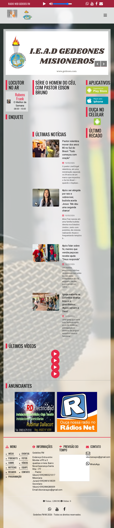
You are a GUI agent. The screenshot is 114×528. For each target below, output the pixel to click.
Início (11, 453)
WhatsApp (95, 464)
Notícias (12, 467)
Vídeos (25, 462)
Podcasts (13, 458)
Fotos (24, 458)
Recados (12, 472)
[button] (105, 15)
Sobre (11, 462)
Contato (26, 472)
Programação (14, 476)
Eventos (25, 453)
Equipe (25, 467)
